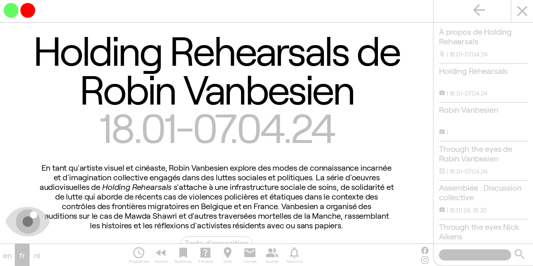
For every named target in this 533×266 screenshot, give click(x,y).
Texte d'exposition (216, 243)
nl (37, 255)
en (7, 255)
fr (22, 255)
